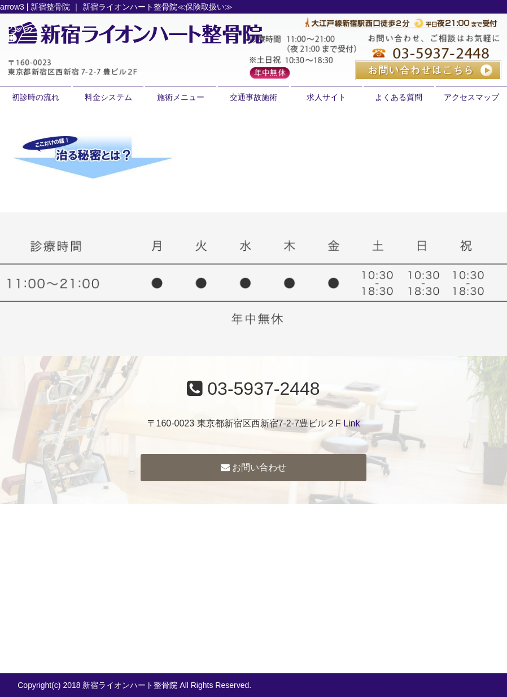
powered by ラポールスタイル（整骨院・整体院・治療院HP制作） (371, 685)
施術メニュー (180, 97)
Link (351, 423)
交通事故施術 (253, 97)
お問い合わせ (253, 467)
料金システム (108, 97)
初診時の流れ (35, 97)
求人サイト (326, 97)
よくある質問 (398, 97)
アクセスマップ (471, 97)
